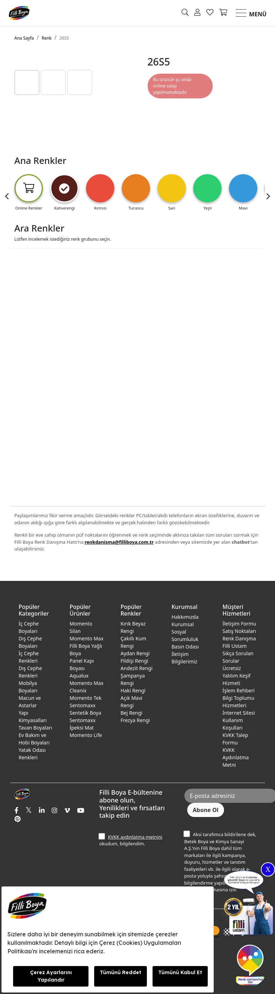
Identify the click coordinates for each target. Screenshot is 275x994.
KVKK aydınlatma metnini (135, 837)
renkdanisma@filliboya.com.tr (119, 542)
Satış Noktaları (239, 631)
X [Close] (267, 869)
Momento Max (87, 638)
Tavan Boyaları (35, 727)
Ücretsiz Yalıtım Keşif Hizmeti (237, 675)
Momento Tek (86, 698)
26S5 (64, 38)
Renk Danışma (239, 638)
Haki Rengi (133, 690)
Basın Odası (185, 646)
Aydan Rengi (135, 653)
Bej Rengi (132, 712)
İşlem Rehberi (239, 690)
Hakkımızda (185, 616)
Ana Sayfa (24, 38)
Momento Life (86, 735)
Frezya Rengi (135, 720)
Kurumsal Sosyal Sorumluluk (185, 631)
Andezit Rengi (137, 668)
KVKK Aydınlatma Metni (236, 757)
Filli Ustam (235, 645)
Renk (47, 38)
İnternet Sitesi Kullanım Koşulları (239, 720)
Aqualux (79, 675)
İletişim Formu (239, 623)
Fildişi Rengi (134, 660)
